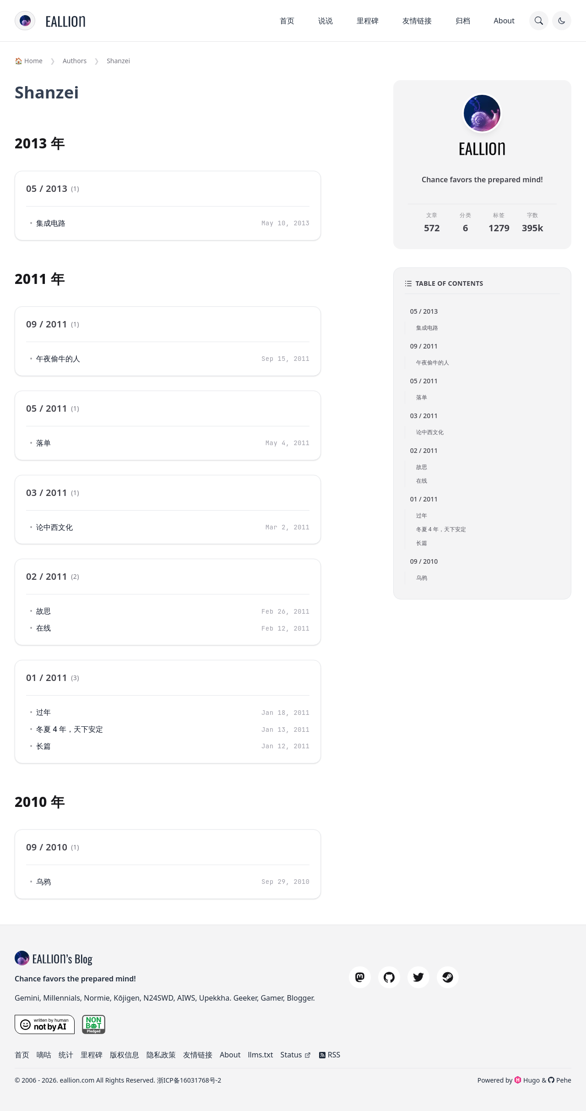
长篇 (43, 746)
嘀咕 (44, 1055)
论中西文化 (54, 527)
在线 (43, 628)
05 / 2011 (424, 380)
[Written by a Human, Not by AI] (45, 1024)
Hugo (527, 1080)
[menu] (25, 20)
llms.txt (260, 1055)
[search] (538, 20)
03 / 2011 (424, 415)
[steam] (448, 977)
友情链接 (417, 21)
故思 (43, 611)
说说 (325, 21)
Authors (75, 60)
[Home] (65, 20)
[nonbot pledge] (94, 1024)
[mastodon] (360, 977)
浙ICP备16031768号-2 (189, 1080)
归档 (463, 21)
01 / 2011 (424, 499)
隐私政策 (161, 1055)
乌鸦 (43, 882)
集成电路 (50, 223)
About (504, 21)
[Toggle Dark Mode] (561, 20)
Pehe (559, 1080)
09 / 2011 (424, 346)
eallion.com (77, 1080)
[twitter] (418, 977)
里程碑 (368, 21)
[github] (389, 977)
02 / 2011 (424, 450)
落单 (43, 443)
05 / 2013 (424, 311)
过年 (43, 712)
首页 (287, 21)
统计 (66, 1055)
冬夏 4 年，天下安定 (69, 729)
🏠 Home (29, 60)
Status (296, 1055)
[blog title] (24, 958)
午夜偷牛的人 (58, 359)
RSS (330, 1055)
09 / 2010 (424, 561)
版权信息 (124, 1055)
